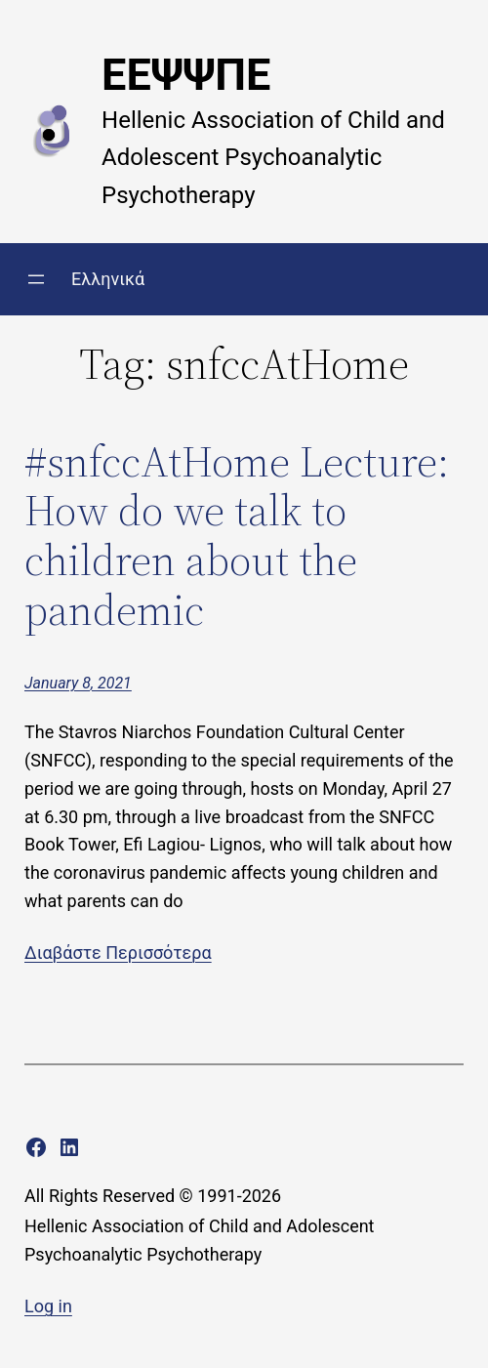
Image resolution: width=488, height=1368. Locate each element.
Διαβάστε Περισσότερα (118, 952)
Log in (48, 1306)
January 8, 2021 (78, 683)
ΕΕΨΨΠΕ (186, 75)
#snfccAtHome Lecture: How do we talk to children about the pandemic (236, 536)
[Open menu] (36, 279)
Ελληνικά (107, 279)
